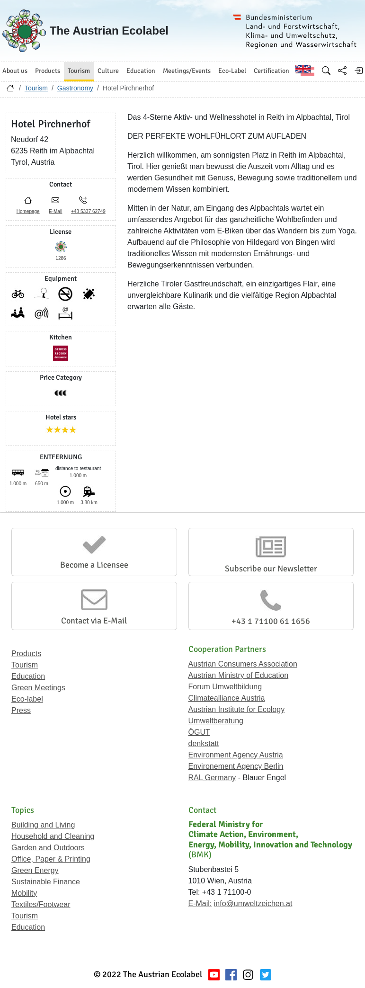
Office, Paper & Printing (50, 859)
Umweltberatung (216, 721)
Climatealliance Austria (226, 698)
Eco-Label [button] (232, 71)
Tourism (36, 88)
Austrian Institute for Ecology (236, 709)
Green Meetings (38, 688)
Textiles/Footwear (41, 904)
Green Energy (35, 870)
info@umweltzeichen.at (253, 903)
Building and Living (43, 825)
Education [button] (140, 71)
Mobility (24, 893)
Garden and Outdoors (48, 848)
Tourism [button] (79, 71)
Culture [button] (108, 71)
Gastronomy (75, 88)
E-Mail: (200, 903)
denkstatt (203, 743)
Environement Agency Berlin (236, 766)
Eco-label (27, 699)
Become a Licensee (94, 565)
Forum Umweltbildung (225, 687)
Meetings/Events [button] (187, 71)
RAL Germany (212, 778)
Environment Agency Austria (235, 755)
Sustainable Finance (45, 882)
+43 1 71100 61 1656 (270, 621)
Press (21, 710)
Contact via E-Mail (94, 620)
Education (28, 676)
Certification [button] (271, 71)
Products (26, 654)
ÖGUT (199, 732)
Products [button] (47, 71)
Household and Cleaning (52, 836)
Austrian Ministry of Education (238, 675)
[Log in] (358, 70)
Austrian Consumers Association (242, 664)
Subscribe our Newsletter (271, 568)
